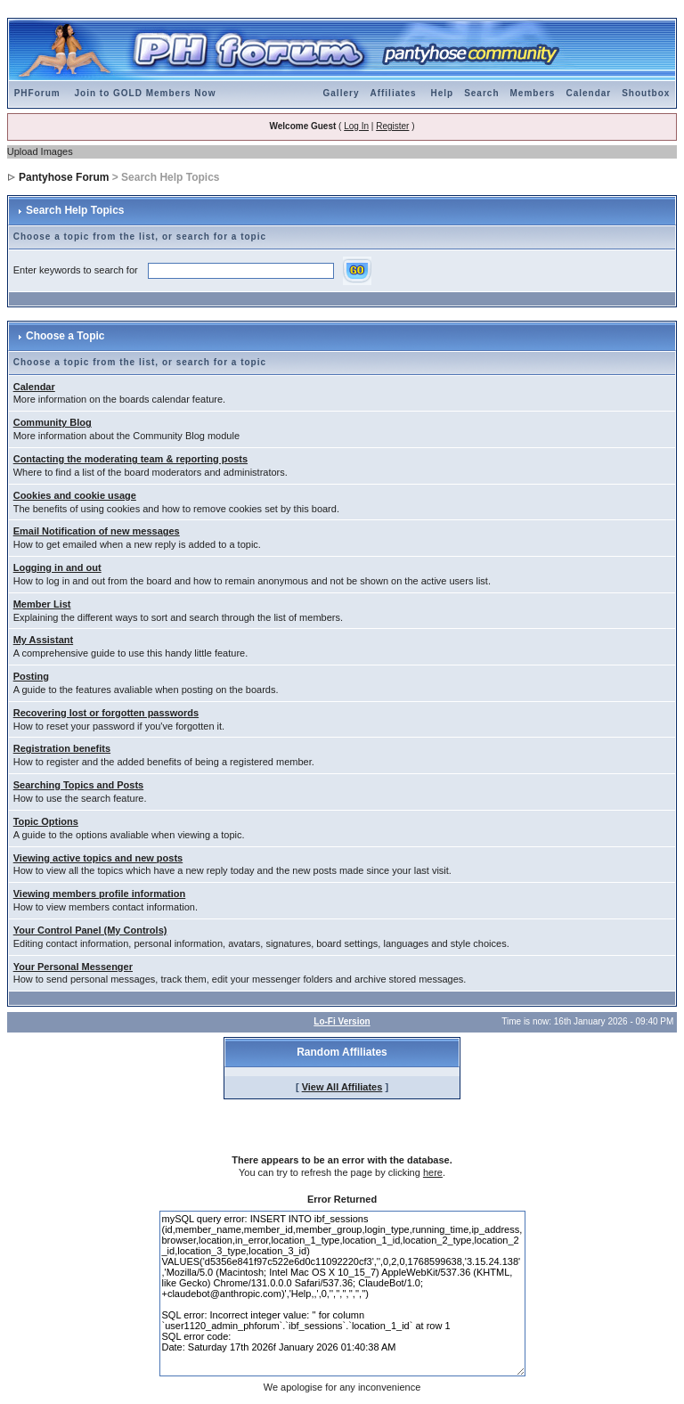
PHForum (37, 93)
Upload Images (40, 151)
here (433, 1172)
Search (481, 93)
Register (392, 126)
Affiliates (393, 93)
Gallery (341, 93)
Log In (356, 126)
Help (441, 93)
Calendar (588, 93)
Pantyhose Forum (64, 177)
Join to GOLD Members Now (145, 93)
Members (533, 93)
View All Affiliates (342, 1087)
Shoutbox (646, 93)
